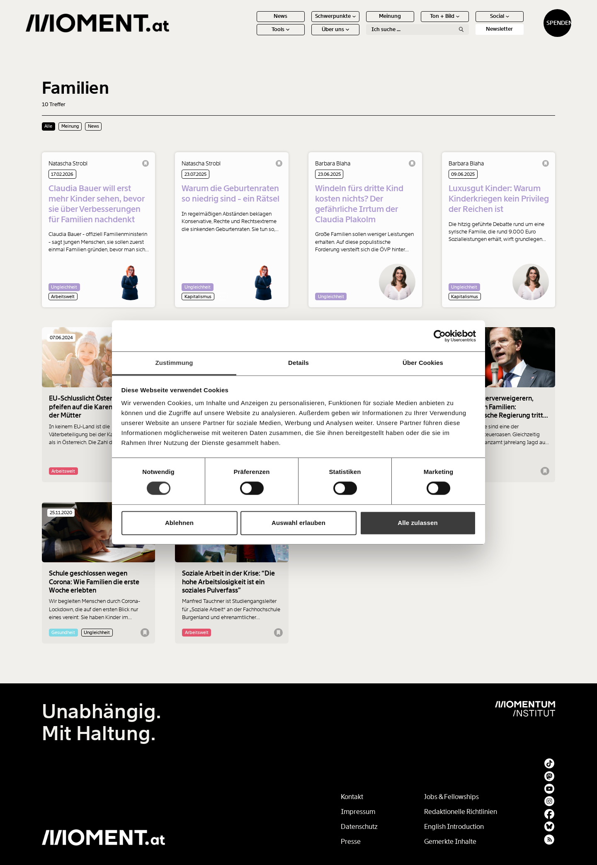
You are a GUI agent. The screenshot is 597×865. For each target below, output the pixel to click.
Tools (265, 32)
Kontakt (352, 796)
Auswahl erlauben (298, 522)
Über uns (319, 32)
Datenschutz (359, 826)
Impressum (358, 811)
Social (483, 19)
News (265, 19)
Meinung (374, 19)
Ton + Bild (429, 19)
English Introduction (454, 826)
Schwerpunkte (319, 19)
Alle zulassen (417, 522)
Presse (351, 841)
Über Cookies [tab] (423, 362)
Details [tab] (298, 362)
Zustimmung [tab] (174, 362)
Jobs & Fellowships (451, 796)
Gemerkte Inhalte (450, 841)
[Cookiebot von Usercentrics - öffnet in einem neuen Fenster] (439, 336)
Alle (48, 126)
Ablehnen (179, 522)
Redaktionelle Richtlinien (460, 811)
